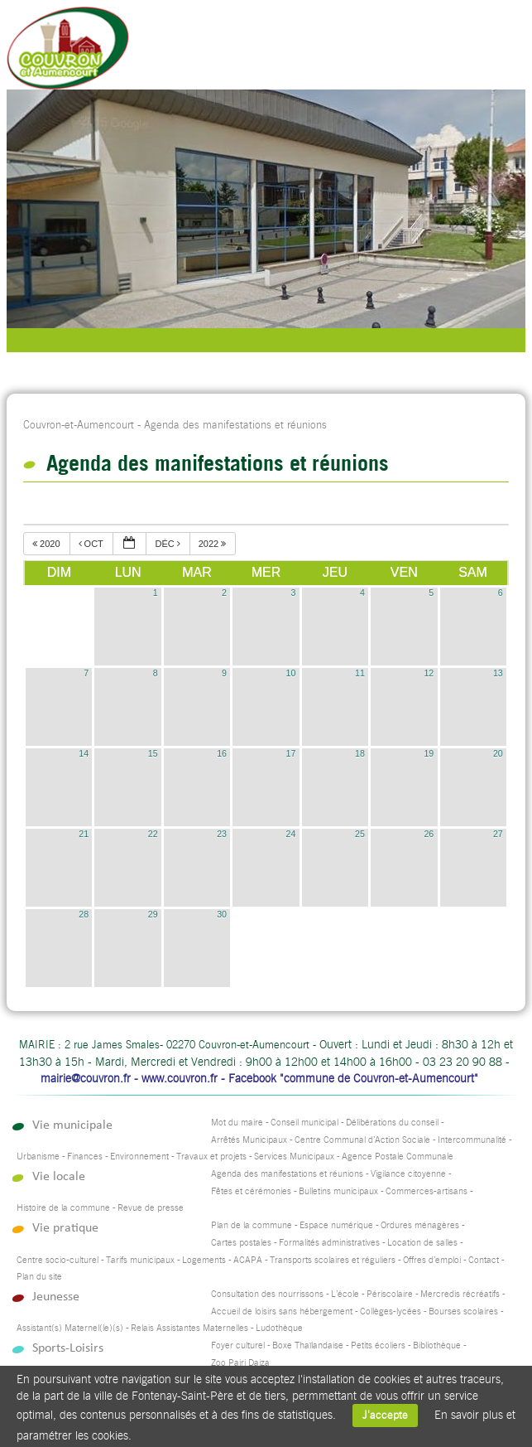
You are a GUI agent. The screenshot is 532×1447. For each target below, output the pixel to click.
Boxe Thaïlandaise (307, 1345)
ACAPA (247, 1260)
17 (291, 753)
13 (498, 673)
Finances (85, 1156)
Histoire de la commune (63, 1208)
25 (360, 834)
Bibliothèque (437, 1345)
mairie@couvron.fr (86, 1078)
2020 (47, 544)
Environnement (139, 1156)
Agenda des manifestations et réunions (287, 1174)
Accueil (466, 54)
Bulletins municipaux (338, 1191)
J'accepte (385, 1415)
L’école (345, 1294)
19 (429, 753)
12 (429, 673)
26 (429, 834)
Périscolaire (390, 1294)
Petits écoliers (378, 1345)
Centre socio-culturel (57, 1260)
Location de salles (422, 1242)
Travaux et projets (211, 1156)
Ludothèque (279, 1328)
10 (291, 673)
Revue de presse (150, 1208)
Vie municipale (72, 1125)
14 (84, 753)
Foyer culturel (238, 1345)
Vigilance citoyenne (408, 1174)
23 (222, 834)
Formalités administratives (329, 1242)
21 (84, 834)
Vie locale (58, 1176)
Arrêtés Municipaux (249, 1140)
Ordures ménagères (420, 1225)
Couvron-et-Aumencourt (78, 425)
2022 (214, 544)
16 (222, 753)
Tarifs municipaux (140, 1260)
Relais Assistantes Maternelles (189, 1328)
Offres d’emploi (432, 1260)
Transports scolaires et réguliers (332, 1260)
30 (222, 914)
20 (498, 753)
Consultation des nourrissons (267, 1294)
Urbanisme (38, 1156)
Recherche (426, 54)
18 (360, 753)
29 (153, 914)
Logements (204, 1260)
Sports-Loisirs (67, 1348)
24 (291, 834)
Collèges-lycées (390, 1311)
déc (168, 544)
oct (92, 544)
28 (84, 914)
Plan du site (39, 1276)
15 (153, 753)
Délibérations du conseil (392, 1122)
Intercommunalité (472, 1140)
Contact (483, 1260)
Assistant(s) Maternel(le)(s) (70, 1328)
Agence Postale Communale (397, 1156)
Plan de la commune (251, 1225)
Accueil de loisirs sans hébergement (281, 1311)
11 (360, 673)
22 (153, 834)
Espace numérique (336, 1225)
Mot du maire (237, 1122)
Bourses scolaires (463, 1311)
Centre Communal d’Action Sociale (362, 1140)
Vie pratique (65, 1228)
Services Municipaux (294, 1156)
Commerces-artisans (426, 1191)
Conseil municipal (304, 1122)
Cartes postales (241, 1242)
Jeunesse (55, 1296)
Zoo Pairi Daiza (240, 1362)
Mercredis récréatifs (460, 1294)
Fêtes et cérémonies (251, 1191)
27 (498, 834)
